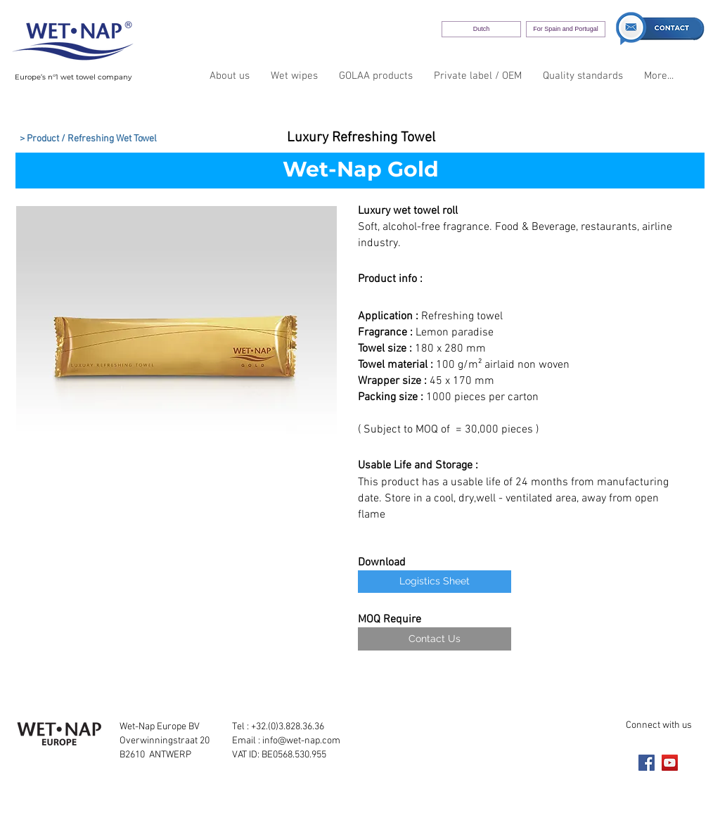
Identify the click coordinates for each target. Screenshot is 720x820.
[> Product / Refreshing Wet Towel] (88, 139)
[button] (176, 346)
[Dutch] (481, 29)
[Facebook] (646, 763)
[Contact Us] (434, 639)
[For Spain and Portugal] (565, 29)
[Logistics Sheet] (434, 581)
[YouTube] (670, 763)
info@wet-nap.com (301, 741)
